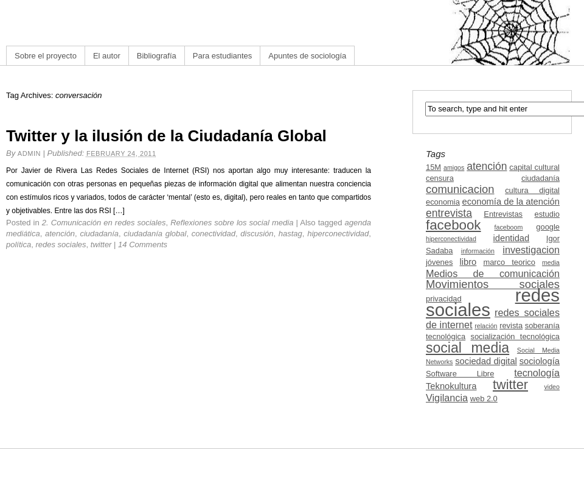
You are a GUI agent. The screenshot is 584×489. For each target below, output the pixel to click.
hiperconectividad (338, 233)
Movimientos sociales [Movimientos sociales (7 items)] (493, 284)
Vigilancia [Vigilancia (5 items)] (447, 397)
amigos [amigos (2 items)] (453, 167)
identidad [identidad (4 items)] (511, 238)
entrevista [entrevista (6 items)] (449, 213)
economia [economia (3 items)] (443, 201)
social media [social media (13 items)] (467, 348)
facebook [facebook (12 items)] (453, 225)
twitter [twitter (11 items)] (510, 384)
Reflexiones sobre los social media (231, 222)
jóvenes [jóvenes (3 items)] (439, 262)
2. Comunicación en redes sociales (104, 222)
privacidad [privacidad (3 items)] (444, 298)
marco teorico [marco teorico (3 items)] (509, 262)
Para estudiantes (222, 55)
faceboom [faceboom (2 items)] (509, 227)
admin (29, 153)
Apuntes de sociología (307, 55)
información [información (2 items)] (478, 251)
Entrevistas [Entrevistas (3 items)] (503, 214)
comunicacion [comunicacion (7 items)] (460, 189)
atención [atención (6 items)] (487, 166)
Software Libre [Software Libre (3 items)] (460, 373)
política (18, 244)
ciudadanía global (154, 233)
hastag (290, 233)
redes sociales (60, 244)
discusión (256, 233)
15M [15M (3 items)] (433, 167)
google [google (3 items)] (548, 226)
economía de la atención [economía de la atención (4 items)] (511, 201)
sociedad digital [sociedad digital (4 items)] (486, 361)
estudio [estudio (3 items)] (547, 214)
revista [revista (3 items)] (511, 325)
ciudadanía (99, 233)
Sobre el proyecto (46, 55)
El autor (106, 55)
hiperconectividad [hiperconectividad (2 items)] (451, 238)
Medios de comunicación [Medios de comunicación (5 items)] (493, 273)
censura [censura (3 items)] (440, 178)
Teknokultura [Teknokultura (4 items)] (451, 386)
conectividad (213, 233)
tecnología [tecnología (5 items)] (537, 372)
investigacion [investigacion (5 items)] (531, 249)
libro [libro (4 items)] (467, 262)
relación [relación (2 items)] (485, 325)
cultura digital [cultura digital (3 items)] (532, 190)
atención (60, 233)
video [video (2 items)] (552, 386)
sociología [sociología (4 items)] (540, 361)
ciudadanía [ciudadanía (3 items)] (540, 178)
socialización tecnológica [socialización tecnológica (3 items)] (515, 336)
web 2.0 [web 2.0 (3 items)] (484, 398)
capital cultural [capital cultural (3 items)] (534, 167)
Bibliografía (156, 55)
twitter (101, 244)
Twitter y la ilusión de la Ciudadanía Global (166, 136)
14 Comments (142, 244)
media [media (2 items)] (551, 262)
